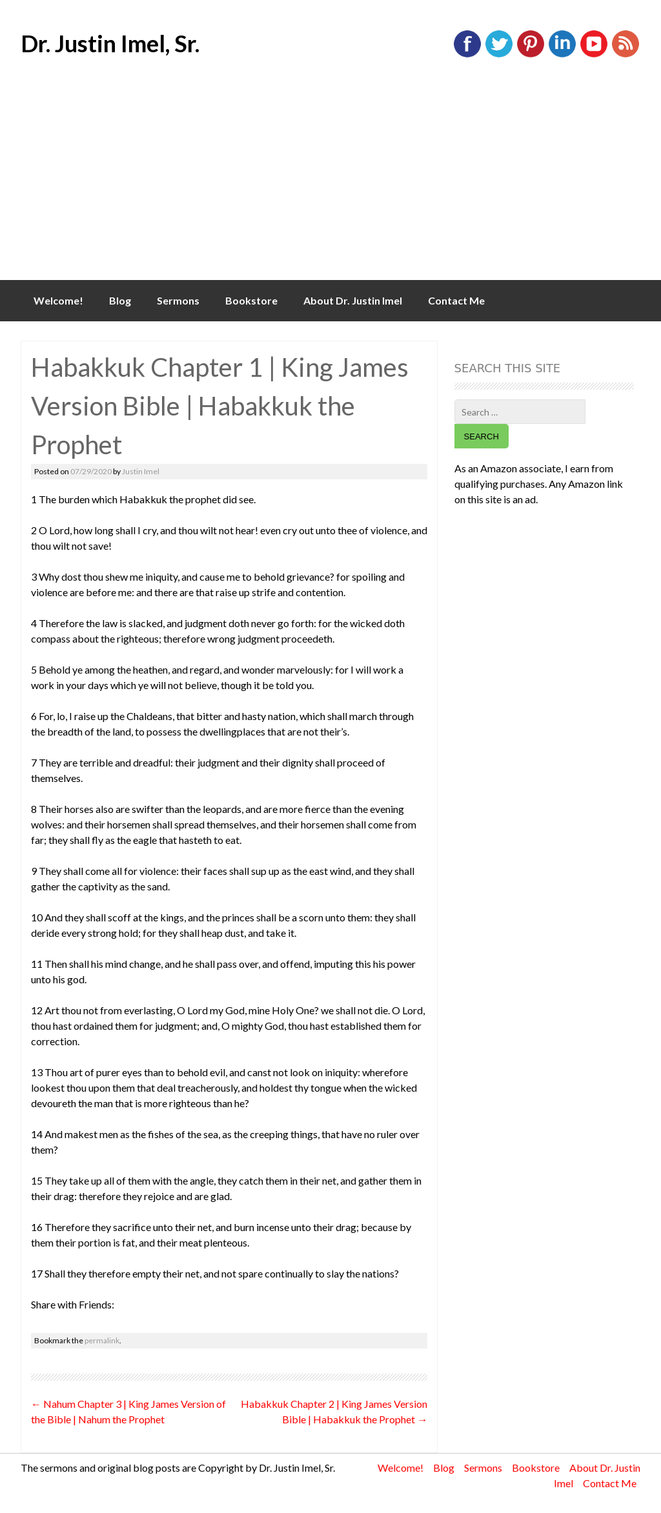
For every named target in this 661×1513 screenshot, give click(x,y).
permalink (102, 1340)
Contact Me (456, 300)
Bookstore (251, 300)
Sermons (178, 300)
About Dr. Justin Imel (352, 300)
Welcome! (58, 300)
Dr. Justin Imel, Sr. (110, 43)
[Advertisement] (330, 183)
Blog (120, 300)
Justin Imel (140, 471)
